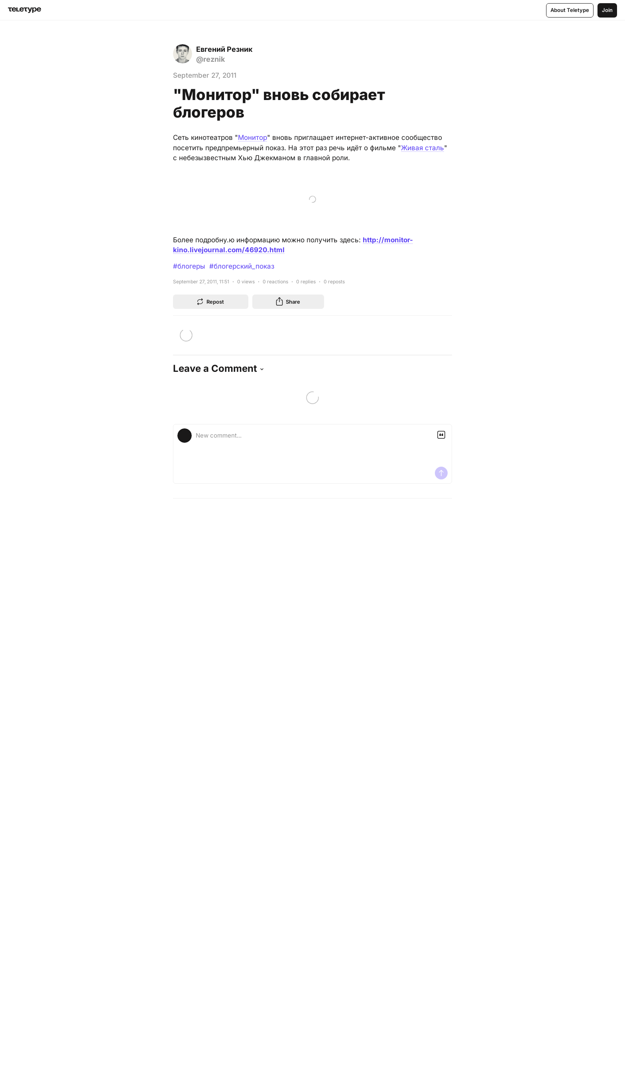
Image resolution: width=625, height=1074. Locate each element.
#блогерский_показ (241, 266)
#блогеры (189, 266)
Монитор (252, 137)
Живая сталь (422, 148)
